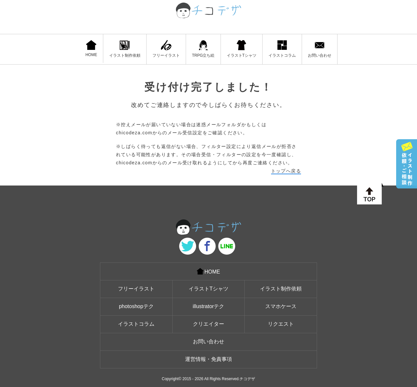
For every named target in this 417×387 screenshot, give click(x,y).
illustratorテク (208, 306)
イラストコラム (282, 49)
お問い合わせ (319, 49)
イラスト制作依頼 (124, 49)
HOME (91, 48)
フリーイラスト (166, 49)
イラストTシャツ (241, 49)
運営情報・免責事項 (208, 359)
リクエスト (281, 324)
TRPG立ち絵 (203, 49)
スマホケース (280, 306)
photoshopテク (136, 306)
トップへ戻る (286, 170)
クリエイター (208, 324)
